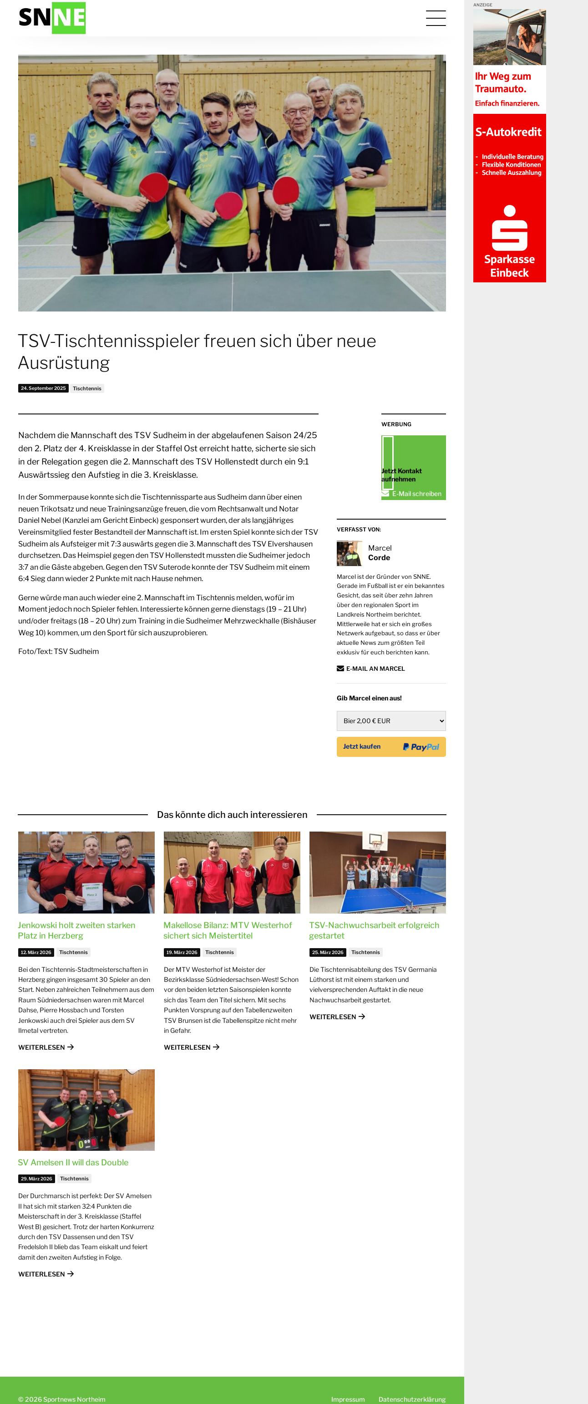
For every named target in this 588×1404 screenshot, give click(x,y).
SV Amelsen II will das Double (73, 1207)
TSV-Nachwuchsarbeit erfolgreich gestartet (374, 975)
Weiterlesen (41, 1092)
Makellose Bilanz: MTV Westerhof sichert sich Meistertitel (227, 975)
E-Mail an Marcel (375, 713)
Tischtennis (87, 388)
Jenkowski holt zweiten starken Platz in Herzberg (77, 975)
